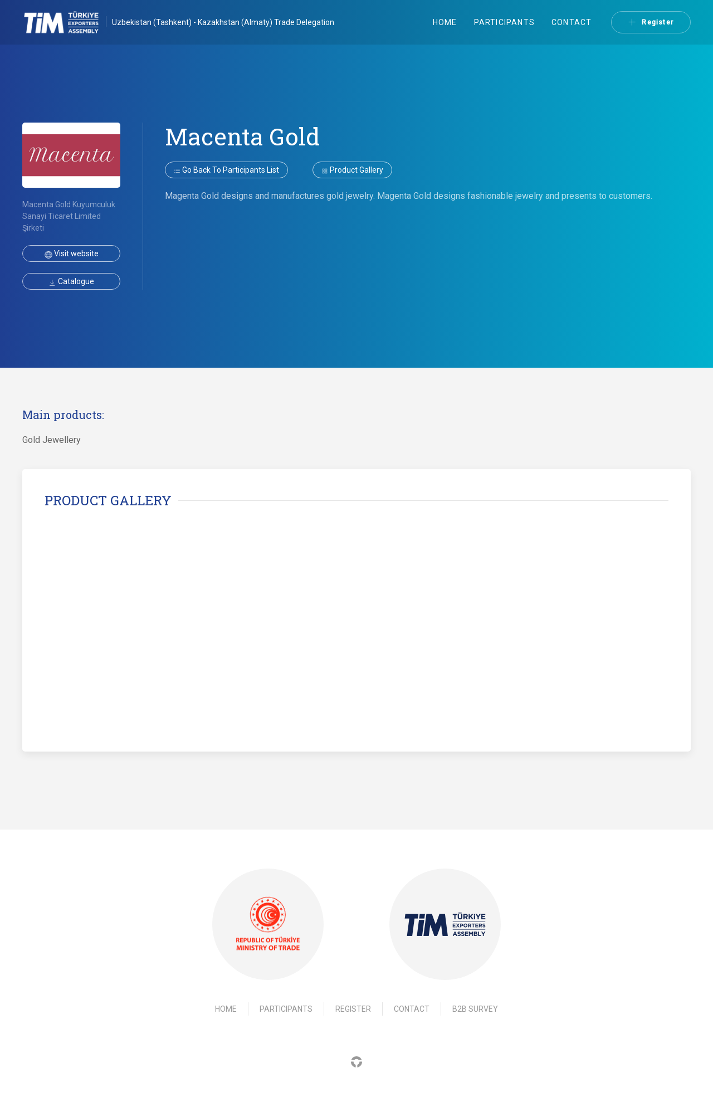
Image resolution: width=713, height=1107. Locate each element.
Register (650, 22)
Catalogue (71, 281)
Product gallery (352, 169)
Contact (571, 22)
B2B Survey (475, 1008)
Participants (504, 22)
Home (445, 22)
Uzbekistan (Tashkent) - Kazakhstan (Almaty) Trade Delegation (223, 22)
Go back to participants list (226, 169)
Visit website (72, 253)
